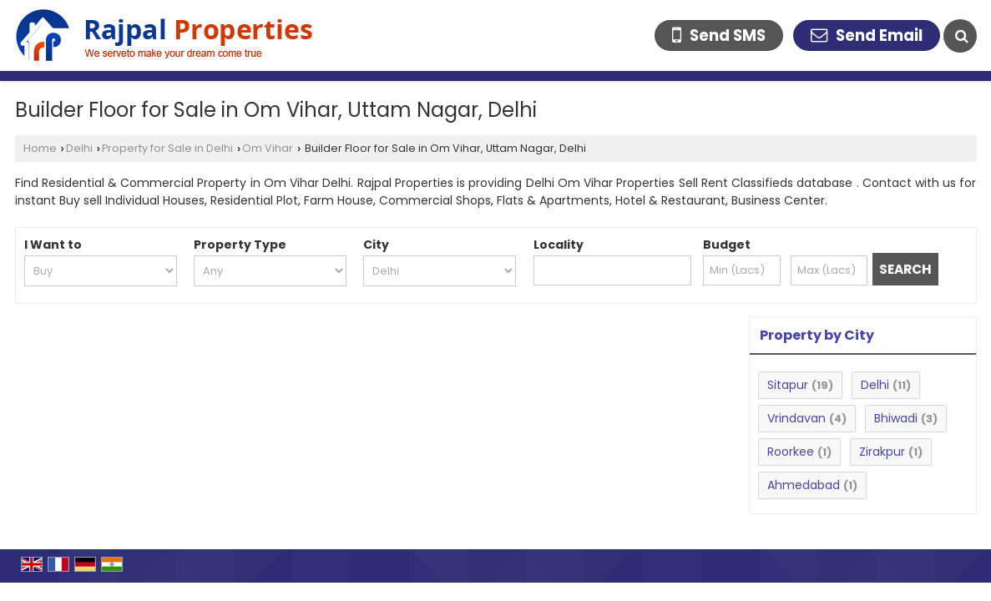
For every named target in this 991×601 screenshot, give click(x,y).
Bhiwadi (896, 418)
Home (40, 148)
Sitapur (787, 384)
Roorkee (790, 451)
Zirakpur (882, 451)
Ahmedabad (803, 485)
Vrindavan (796, 418)
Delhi (79, 148)
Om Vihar (267, 148)
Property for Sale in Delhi (167, 148)
